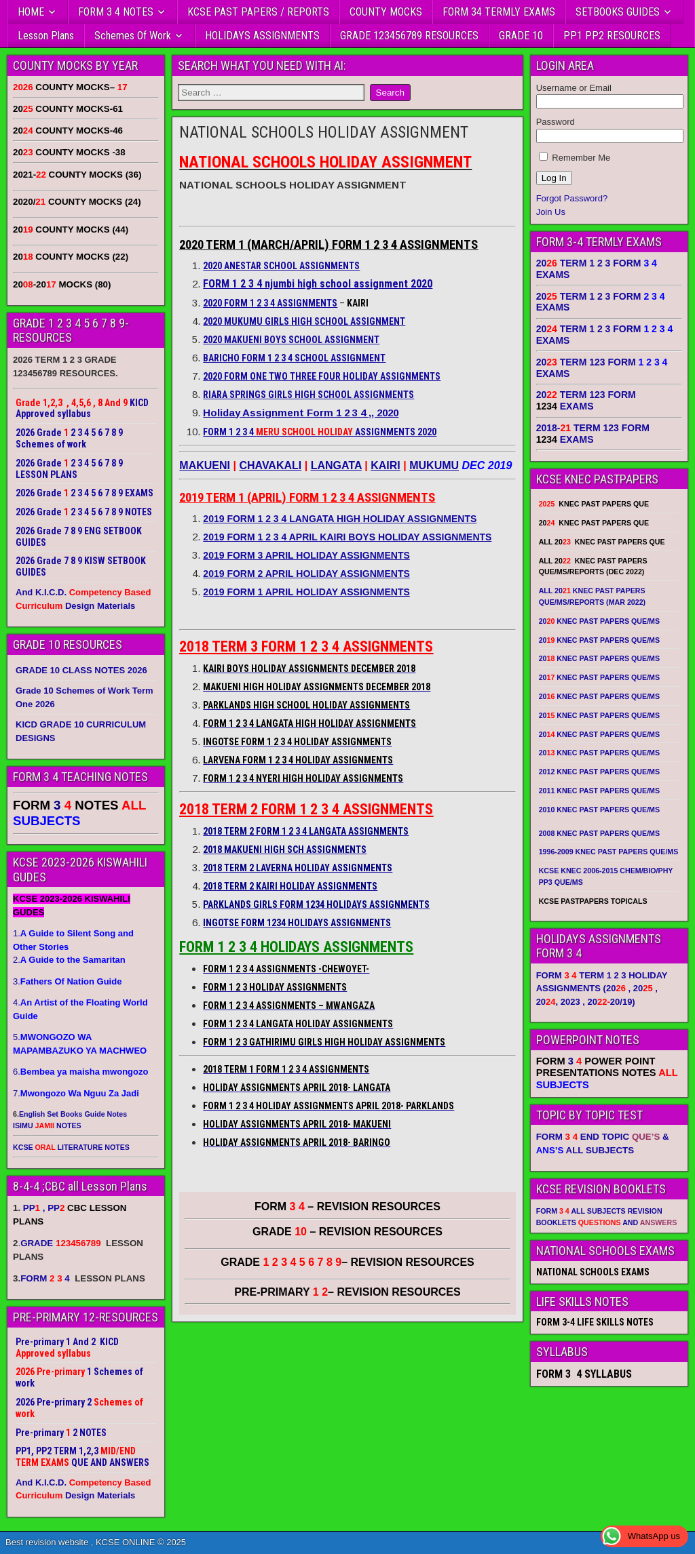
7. (76, 1093)
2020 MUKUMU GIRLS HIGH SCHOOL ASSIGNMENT (304, 321)
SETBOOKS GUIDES (618, 11)
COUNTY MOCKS (386, 11)
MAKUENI (204, 465)
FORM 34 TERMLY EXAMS (499, 11)
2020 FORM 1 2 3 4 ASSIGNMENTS (270, 303)
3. (67, 981)
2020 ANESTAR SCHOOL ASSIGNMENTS (281, 265)
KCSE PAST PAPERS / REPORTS (258, 11)
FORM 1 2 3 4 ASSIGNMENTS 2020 (319, 431)
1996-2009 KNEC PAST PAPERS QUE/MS (609, 852)
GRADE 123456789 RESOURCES (409, 35)
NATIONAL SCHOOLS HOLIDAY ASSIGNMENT (323, 132)
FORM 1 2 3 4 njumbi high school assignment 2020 (317, 283)
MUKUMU (434, 465)
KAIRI (385, 465)
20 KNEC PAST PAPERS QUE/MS (599, 621)
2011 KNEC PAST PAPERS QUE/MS (599, 790)
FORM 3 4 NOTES (115, 11)
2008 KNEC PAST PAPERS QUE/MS (599, 833)
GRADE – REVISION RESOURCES (347, 1262)
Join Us (550, 212)
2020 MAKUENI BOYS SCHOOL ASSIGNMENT (291, 339)
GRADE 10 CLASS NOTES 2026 (81, 670)
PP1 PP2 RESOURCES (611, 35)
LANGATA (336, 465)
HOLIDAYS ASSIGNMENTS (262, 35)
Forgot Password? (572, 198)
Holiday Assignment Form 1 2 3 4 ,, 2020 (300, 412)
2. (69, 960)
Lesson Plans (46, 35)
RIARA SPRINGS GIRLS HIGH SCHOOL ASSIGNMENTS (308, 394)
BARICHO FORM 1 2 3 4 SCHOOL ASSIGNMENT (294, 358)
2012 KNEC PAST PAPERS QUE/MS (599, 772)
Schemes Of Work (132, 35)
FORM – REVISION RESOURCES (347, 1206)
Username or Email (574, 88)
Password (555, 122)
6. (80, 1072)
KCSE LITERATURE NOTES (71, 1147)
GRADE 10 (521, 35)
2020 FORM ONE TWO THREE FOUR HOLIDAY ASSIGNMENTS (321, 376)
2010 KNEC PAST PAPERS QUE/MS (599, 809)
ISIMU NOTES (47, 1125)
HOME (31, 11)
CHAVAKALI (270, 465)
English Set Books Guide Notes (73, 1114)
